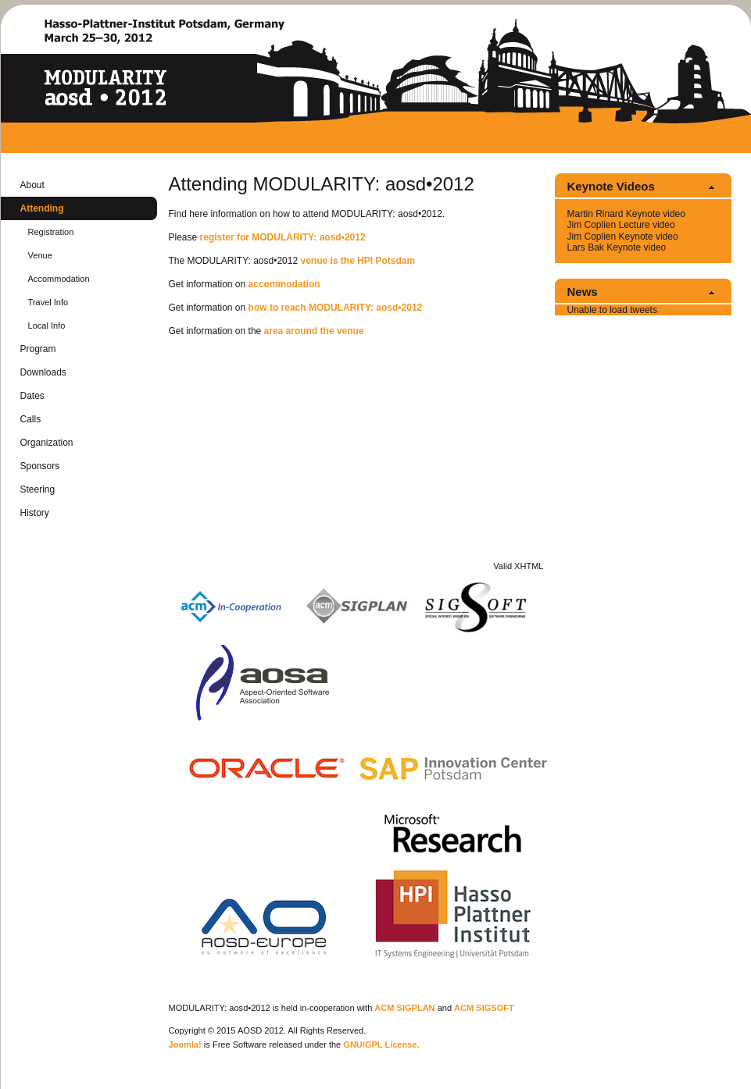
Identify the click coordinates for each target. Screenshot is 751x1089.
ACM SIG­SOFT (484, 1007)
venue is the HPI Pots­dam (357, 260)
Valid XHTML (518, 566)
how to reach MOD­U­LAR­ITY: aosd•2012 (336, 307)
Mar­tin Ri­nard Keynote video (626, 213)
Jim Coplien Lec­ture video (621, 224)
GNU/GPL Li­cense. (381, 1044)
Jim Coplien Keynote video (622, 236)
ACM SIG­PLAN (404, 1007)
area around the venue (314, 331)
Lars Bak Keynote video (617, 247)
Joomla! (185, 1044)
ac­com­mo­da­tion (284, 284)
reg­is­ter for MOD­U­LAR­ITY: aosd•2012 (283, 237)
